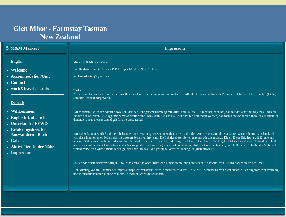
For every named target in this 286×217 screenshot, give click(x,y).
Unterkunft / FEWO (29, 123)
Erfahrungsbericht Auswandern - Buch (29, 132)
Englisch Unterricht (29, 117)
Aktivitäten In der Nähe (32, 146)
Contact (18, 82)
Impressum (21, 153)
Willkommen (23, 111)
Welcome (19, 70)
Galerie (17, 140)
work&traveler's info (30, 88)
